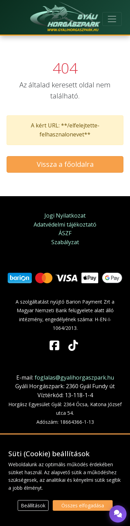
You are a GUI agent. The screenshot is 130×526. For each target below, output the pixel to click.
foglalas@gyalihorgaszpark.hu (74, 377)
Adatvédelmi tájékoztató (65, 224)
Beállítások (33, 505)
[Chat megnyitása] (118, 514)
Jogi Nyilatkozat (65, 215)
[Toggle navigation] (112, 19)
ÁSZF (65, 233)
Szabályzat (65, 242)
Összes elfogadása (82, 505)
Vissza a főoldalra (65, 164)
